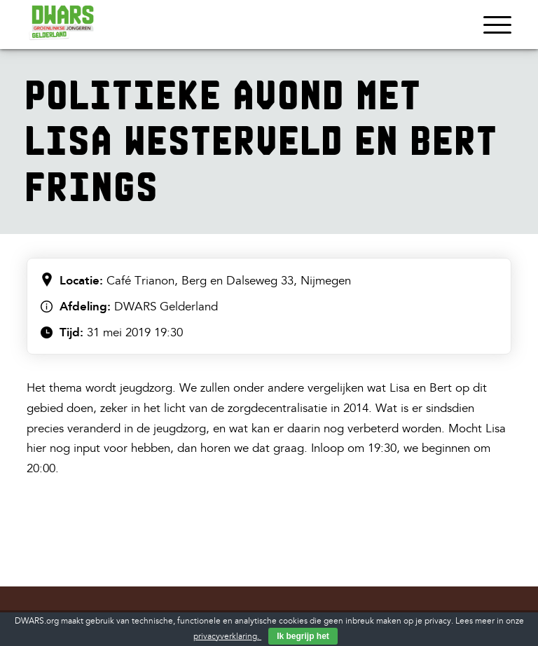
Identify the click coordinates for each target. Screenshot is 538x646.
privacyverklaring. (227, 636)
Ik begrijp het (303, 636)
